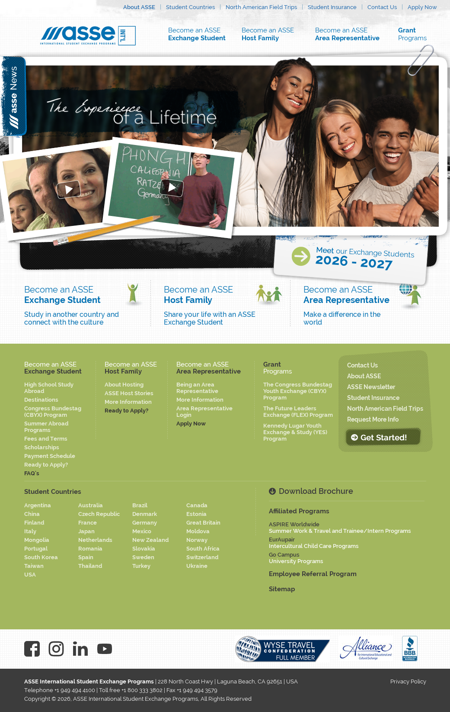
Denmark (144, 514)
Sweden (143, 557)
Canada (196, 505)
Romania (90, 548)
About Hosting (124, 384)
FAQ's (31, 473)
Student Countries (190, 7)
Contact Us (382, 7)
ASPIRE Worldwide (340, 527)
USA (30, 574)
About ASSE (139, 7)
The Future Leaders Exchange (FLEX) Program (298, 411)
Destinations (41, 399)
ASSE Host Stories (129, 393)
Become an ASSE (199, 34)
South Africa (203, 548)
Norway (196, 540)
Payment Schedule (49, 456)
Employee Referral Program (313, 574)
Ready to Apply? (46, 464)
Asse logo (88, 35)
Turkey (141, 566)
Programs (417, 34)
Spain (85, 557)
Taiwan (34, 566)
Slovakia (143, 548)
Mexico (141, 531)
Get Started (383, 437)
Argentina (37, 505)
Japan (86, 531)
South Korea (41, 557)
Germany (144, 522)
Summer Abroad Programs (46, 426)
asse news (14, 96)
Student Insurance (332, 7)
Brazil (139, 505)
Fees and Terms (45, 438)
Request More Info (373, 419)
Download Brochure (316, 491)
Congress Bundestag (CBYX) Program (52, 411)
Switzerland (202, 557)
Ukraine (196, 566)
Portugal (36, 548)
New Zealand (150, 540)
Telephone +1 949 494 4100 (59, 690)
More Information (128, 402)
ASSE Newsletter (371, 386)
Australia (90, 505)
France (87, 522)
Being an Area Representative (197, 387)
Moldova (198, 531)
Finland (34, 522)
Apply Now (422, 7)
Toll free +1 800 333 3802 (131, 690)
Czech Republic (99, 514)
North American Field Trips (261, 7)
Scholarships (41, 447)
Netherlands (95, 540)
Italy (30, 531)
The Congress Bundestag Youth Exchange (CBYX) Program (297, 391)
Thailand (90, 566)
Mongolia (36, 540)
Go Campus (296, 557)
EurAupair (314, 542)
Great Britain (203, 522)
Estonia (196, 514)
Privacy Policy (408, 681)
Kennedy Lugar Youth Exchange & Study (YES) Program (295, 432)
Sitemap (282, 589)
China (32, 514)
